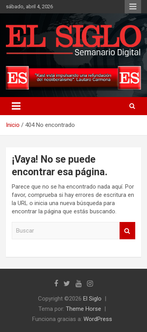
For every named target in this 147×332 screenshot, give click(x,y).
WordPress (97, 319)
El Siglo (92, 298)
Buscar (127, 231)
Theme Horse (83, 308)
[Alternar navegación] (16, 106)
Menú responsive (133, 6)
